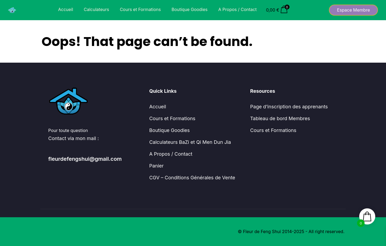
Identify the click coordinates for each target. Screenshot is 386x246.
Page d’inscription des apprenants (289, 106)
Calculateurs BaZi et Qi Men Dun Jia (190, 142)
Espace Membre (353, 10)
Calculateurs (96, 9)
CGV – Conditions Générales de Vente (192, 177)
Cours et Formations (140, 9)
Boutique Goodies (189, 9)
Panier (156, 166)
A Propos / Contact (237, 9)
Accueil (65, 9)
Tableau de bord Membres (280, 118)
